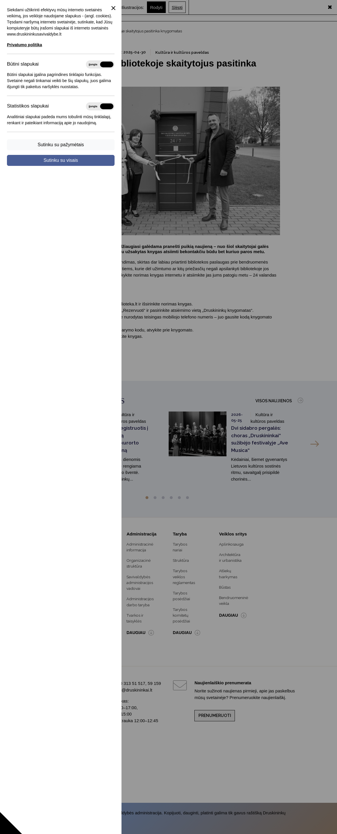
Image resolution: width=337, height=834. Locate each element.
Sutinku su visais (60, 160)
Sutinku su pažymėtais (61, 144)
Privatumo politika (24, 44)
